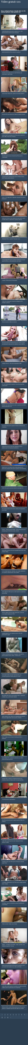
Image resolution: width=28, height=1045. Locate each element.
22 (7, 1017)
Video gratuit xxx (11, 1)
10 (2, 1017)
